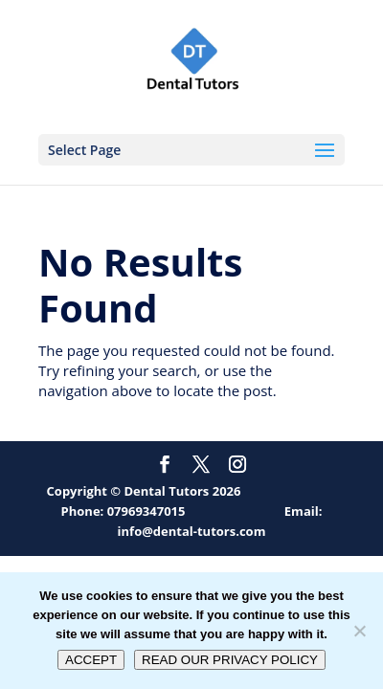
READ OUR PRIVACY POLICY (230, 660)
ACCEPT (91, 660)
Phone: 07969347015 (123, 511)
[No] (359, 630)
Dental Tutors (167, 491)
